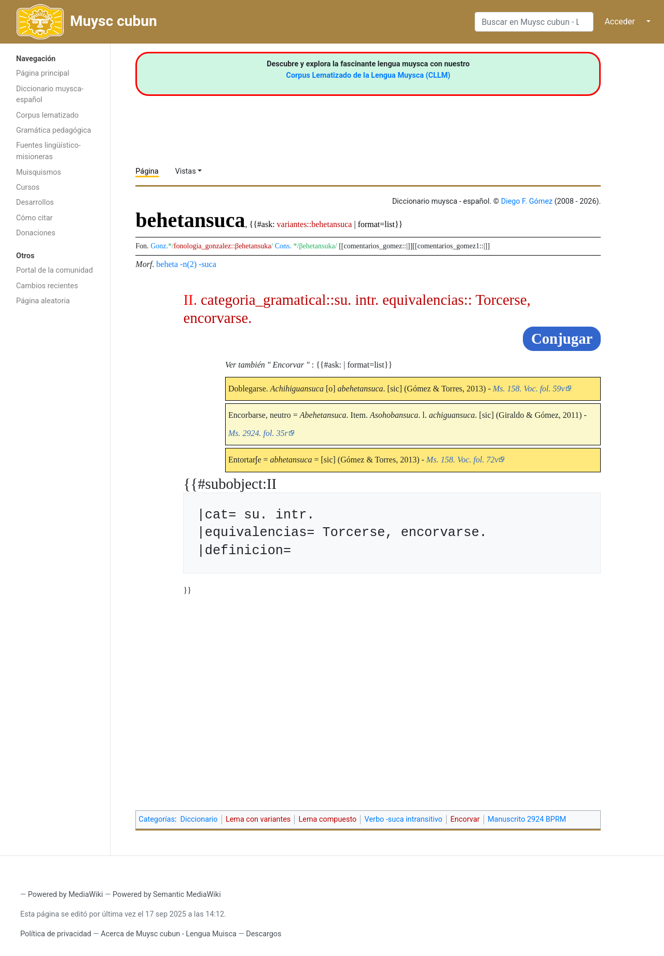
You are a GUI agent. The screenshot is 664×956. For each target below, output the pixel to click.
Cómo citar (34, 218)
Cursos (27, 187)
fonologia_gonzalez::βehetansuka (222, 246)
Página (146, 171)
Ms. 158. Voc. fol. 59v (529, 388)
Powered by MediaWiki (65, 894)
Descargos (263, 934)
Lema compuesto (328, 819)
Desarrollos (35, 202)
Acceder (619, 21)
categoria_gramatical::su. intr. (290, 299)
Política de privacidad (55, 934)
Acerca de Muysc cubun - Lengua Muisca (168, 934)
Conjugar (561, 338)
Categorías (157, 819)
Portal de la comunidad (54, 270)
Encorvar (464, 819)
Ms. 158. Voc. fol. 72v (462, 459)
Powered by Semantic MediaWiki (167, 894)
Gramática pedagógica (53, 130)
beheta (167, 264)
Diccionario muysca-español (50, 95)
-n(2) (188, 264)
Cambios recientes (47, 286)
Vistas (185, 171)
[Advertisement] (55, 475)
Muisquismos (38, 172)
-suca (207, 264)
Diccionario (199, 819)
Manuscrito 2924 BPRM (527, 819)
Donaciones (36, 233)
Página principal (43, 73)
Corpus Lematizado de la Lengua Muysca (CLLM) (368, 75)
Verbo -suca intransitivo (403, 819)
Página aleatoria (43, 301)
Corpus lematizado (47, 115)
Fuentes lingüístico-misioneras (48, 151)
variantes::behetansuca (314, 224)
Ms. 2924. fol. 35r (258, 433)
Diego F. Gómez (527, 201)
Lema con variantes (258, 819)
